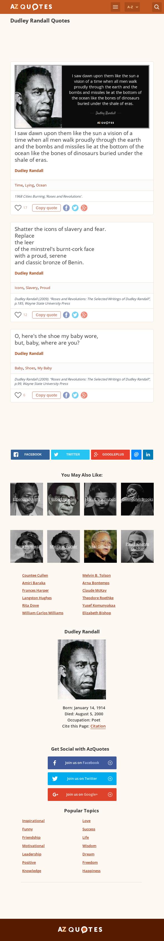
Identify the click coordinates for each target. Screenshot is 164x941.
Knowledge (31, 870)
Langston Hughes (37, 597)
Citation (98, 726)
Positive (29, 862)
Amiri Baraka (34, 582)
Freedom (90, 862)
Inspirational (33, 820)
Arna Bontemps (95, 582)
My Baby (44, 367)
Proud (45, 287)
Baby (19, 367)
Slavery (32, 287)
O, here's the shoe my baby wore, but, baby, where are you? (56, 339)
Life (85, 837)
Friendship (31, 837)
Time (19, 185)
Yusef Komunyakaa (98, 605)
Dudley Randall (29, 170)
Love (86, 820)
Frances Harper (35, 590)
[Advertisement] (75, 43)
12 (25, 314)
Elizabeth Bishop (96, 612)
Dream (88, 854)
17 (25, 207)
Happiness (91, 870)
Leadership (31, 854)
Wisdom (89, 845)
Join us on (82, 762)
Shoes (30, 367)
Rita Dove (30, 605)
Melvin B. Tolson (96, 575)
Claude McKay (94, 590)
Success (88, 829)
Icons (19, 287)
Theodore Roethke (97, 597)
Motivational (33, 845)
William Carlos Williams (42, 612)
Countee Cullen (35, 575)
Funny (27, 829)
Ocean (41, 185)
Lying (29, 185)
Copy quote (46, 208)
